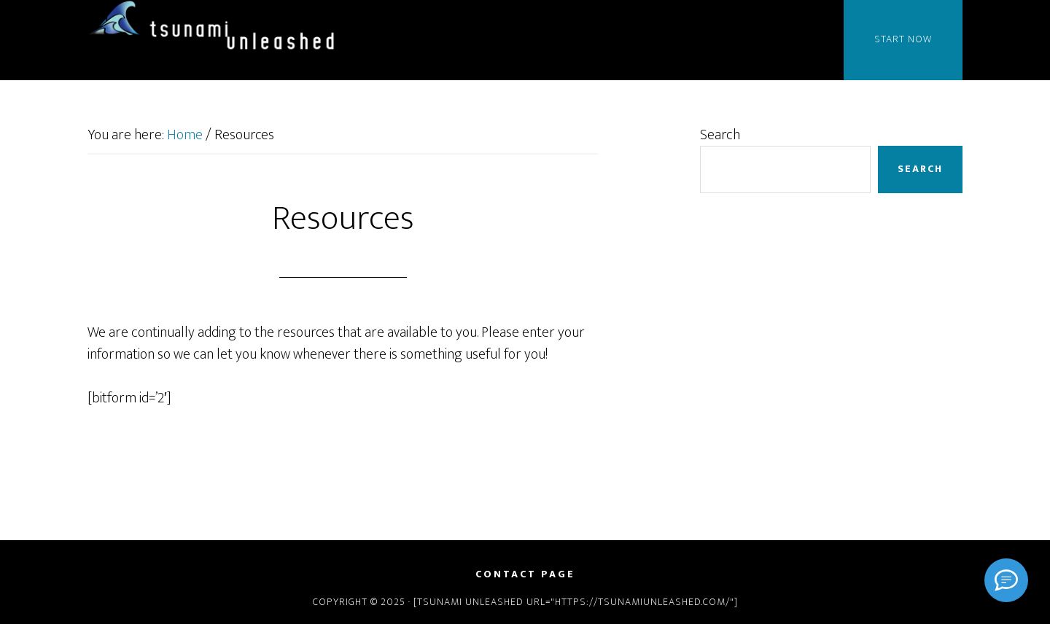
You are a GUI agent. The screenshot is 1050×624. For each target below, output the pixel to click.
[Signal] (1006, 580)
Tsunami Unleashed (219, 27)
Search (720, 134)
